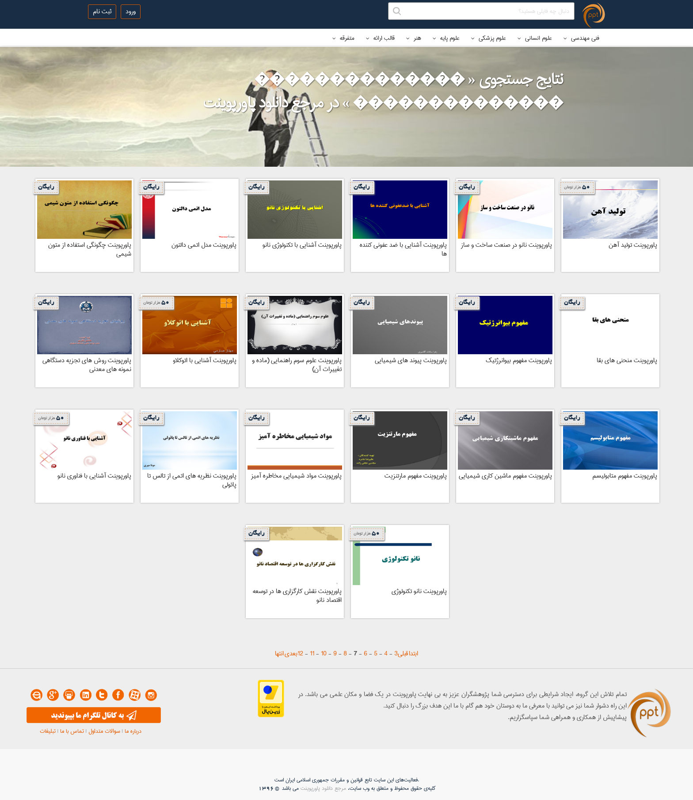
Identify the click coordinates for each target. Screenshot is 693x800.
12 (300, 653)
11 (312, 653)
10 (324, 653)
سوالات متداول (104, 731)
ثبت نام (102, 11)
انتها (279, 653)
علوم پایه (446, 38)
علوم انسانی (535, 38)
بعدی (291, 653)
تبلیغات (48, 731)
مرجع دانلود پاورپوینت (323, 788)
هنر (413, 38)
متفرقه (343, 38)
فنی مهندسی (581, 38)
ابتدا (413, 653)
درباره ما (133, 731)
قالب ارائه (380, 38)
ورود (131, 11)
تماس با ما (72, 731)
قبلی (403, 653)
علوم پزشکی (488, 38)
